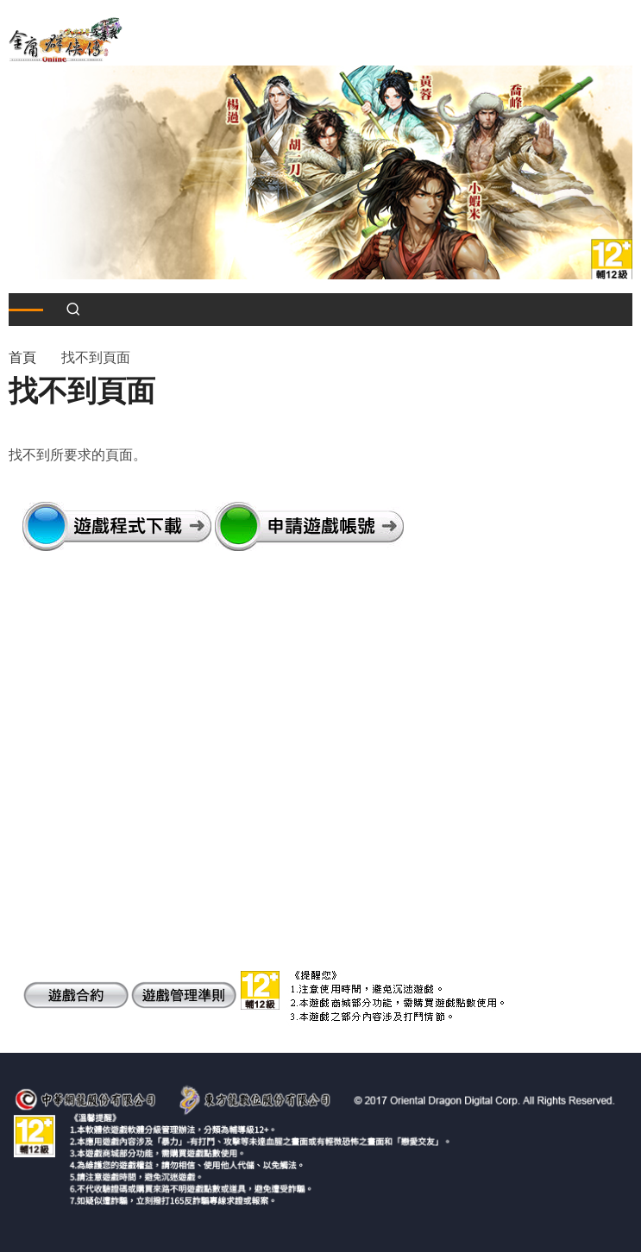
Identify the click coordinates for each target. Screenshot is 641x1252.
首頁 (22, 357)
